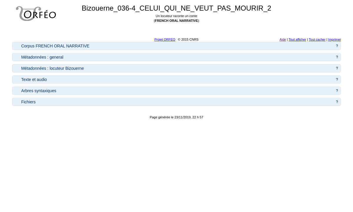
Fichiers (28, 102)
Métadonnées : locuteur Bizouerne (52, 68)
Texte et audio (34, 79)
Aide (282, 39)
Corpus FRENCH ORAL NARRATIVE (55, 46)
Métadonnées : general (42, 57)
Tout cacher (317, 39)
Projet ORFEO (164, 39)
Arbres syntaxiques (38, 90)
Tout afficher (297, 39)
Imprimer (334, 39)
